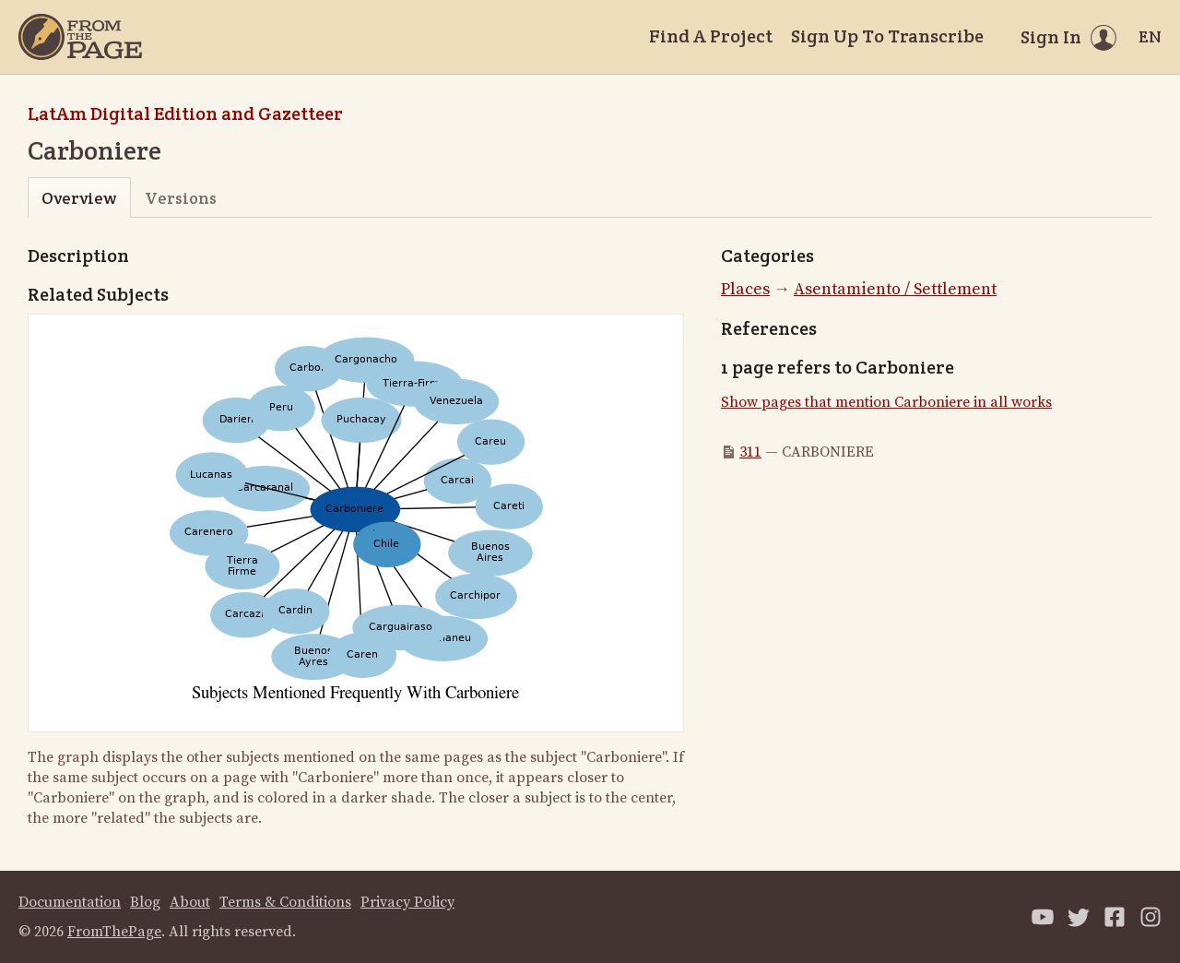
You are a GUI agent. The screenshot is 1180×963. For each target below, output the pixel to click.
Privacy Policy (407, 902)
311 (750, 452)
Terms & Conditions (285, 902)
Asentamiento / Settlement (895, 289)
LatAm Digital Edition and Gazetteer (185, 113)
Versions (181, 197)
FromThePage (114, 931)
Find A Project (711, 36)
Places (745, 289)
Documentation (69, 902)
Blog (145, 902)
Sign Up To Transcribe (887, 36)
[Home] (80, 37)
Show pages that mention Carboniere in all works (886, 402)
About (190, 902)
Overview (78, 197)
